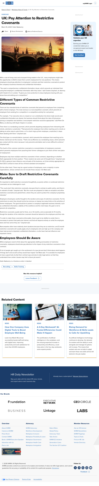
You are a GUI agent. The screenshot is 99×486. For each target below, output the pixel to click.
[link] (6, 10)
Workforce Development (34, 431)
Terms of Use (26, 479)
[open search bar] (95, 3)
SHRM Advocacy (31, 428)
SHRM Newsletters (80, 431)
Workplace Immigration (33, 445)
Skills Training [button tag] (19, 266)
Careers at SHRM (7, 431)
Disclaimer (55, 468)
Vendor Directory (79, 442)
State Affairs (54, 428)
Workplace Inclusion (32, 434)
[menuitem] (9, 3)
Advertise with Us (8, 442)
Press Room (6, 434)
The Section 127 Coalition (58, 445)
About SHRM (6, 428)
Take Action (53, 437)
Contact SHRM (7, 437)
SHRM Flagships (79, 434)
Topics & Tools (78, 437)
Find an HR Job (79, 439)
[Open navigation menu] (3, 3)
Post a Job (5, 445)
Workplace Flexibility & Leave (35, 437)
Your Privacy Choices (12, 479)
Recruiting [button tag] (6, 266)
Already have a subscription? (62, 376)
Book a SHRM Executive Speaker (13, 439)
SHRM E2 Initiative (56, 439)
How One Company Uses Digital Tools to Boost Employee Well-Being (17, 330)
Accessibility (38, 479)
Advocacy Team (55, 434)
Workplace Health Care (33, 442)
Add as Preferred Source (33, 31)
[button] (32, 278)
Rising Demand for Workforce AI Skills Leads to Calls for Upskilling (81, 330)
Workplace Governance (33, 439)
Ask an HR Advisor (80, 428)
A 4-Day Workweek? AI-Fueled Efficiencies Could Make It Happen (49, 330)
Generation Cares (55, 442)
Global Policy (54, 431)
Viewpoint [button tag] (5, 14)
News (7, 323)
